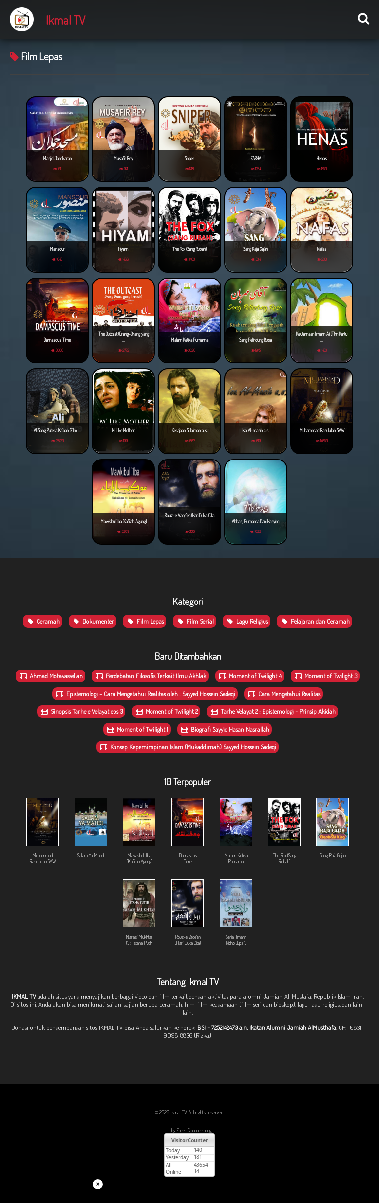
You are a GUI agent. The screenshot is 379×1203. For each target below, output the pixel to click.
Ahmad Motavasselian (50, 676)
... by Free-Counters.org (189, 1130)
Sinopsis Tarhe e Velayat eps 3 (81, 711)
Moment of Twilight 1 (137, 729)
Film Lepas (144, 621)
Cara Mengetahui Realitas (283, 694)
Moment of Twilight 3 (325, 676)
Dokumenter (92, 621)
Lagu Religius (246, 621)
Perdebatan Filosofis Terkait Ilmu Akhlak (150, 676)
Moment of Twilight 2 (166, 711)
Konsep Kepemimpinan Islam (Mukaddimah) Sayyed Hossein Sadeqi (187, 747)
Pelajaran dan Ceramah (314, 621)
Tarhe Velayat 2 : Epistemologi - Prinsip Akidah (272, 711)
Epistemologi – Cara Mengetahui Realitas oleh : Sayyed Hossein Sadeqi (145, 694)
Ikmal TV (65, 20)
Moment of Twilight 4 (250, 676)
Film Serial (194, 621)
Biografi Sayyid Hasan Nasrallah (224, 729)
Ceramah (42, 621)
